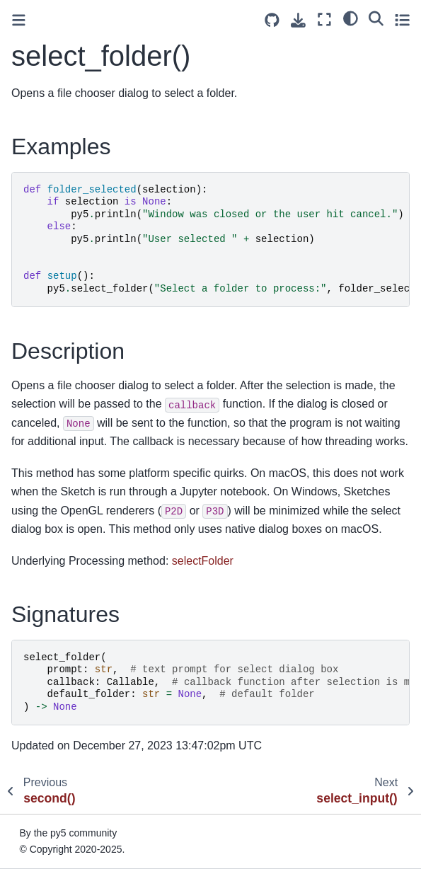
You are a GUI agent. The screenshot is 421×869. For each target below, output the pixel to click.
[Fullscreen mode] (324, 19)
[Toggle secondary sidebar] (402, 19)
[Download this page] (298, 20)
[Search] (376, 18)
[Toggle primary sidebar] (19, 20)
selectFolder (202, 561)
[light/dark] (351, 18)
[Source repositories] (272, 20)
